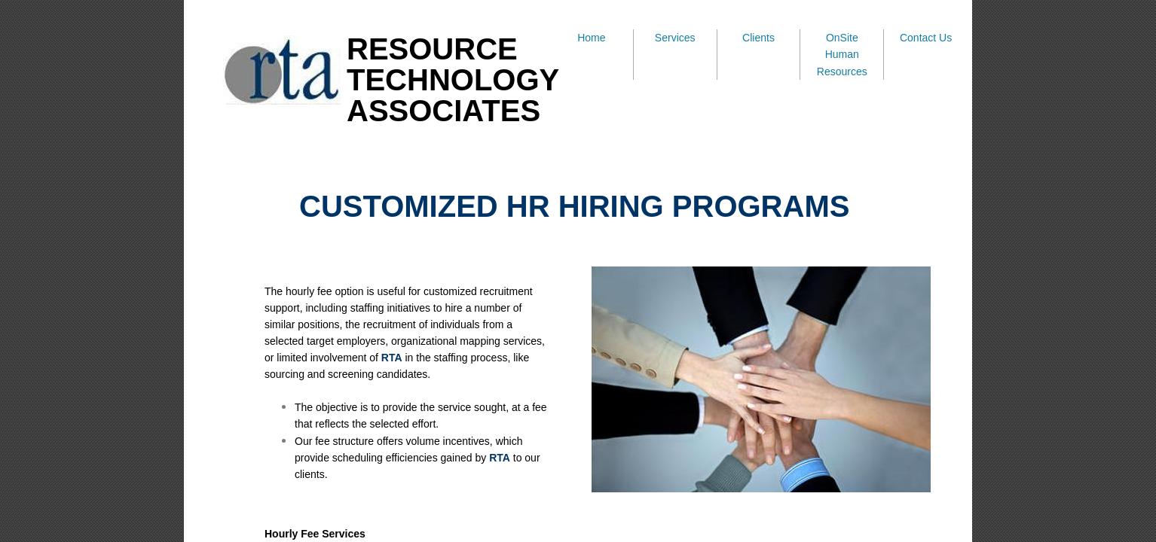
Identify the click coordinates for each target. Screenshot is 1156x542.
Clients (758, 38)
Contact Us (926, 38)
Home (591, 38)
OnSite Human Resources (842, 55)
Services (675, 38)
